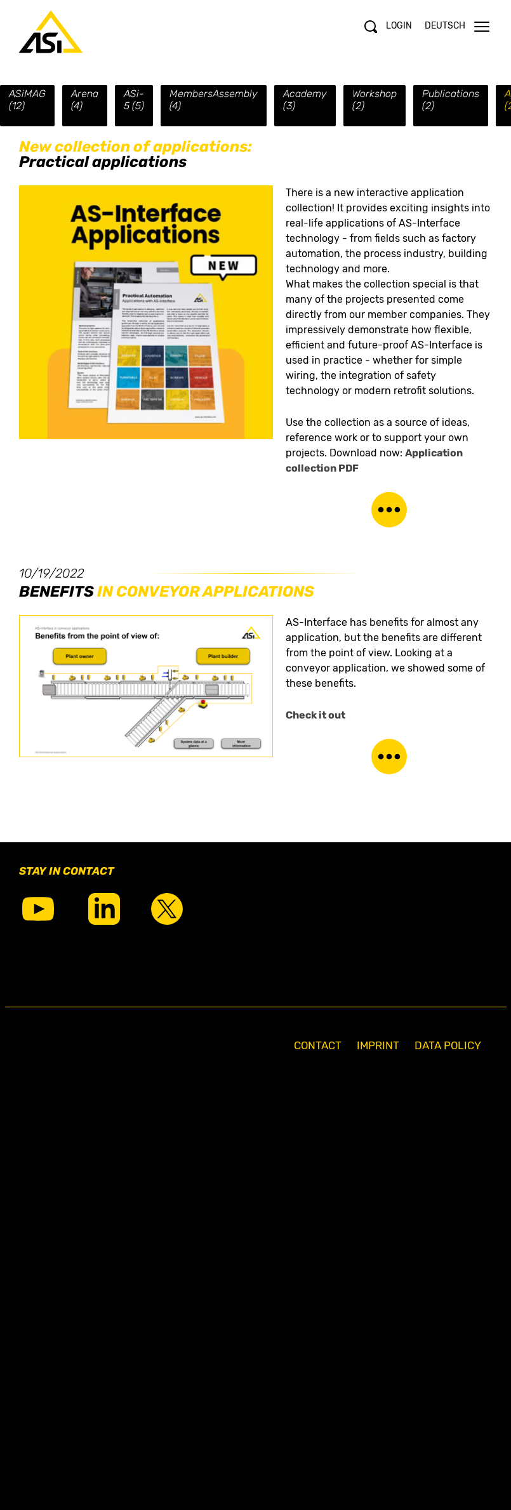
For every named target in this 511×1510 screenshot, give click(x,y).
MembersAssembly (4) (213, 100)
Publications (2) (450, 100)
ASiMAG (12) (27, 100)
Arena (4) (84, 100)
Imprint (378, 1045)
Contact (318, 1045)
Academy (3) (305, 100)
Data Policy (448, 1045)
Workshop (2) (374, 100)
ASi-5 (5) (134, 100)
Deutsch (445, 25)
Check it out (316, 715)
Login (399, 25)
